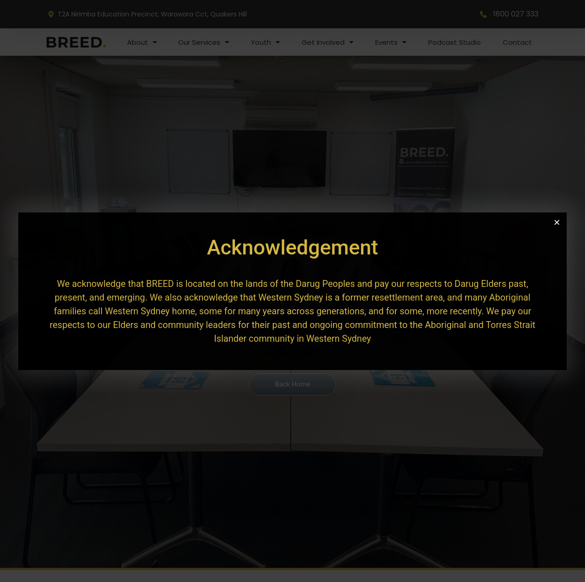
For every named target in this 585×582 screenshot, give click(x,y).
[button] (556, 222)
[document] (292, 291)
